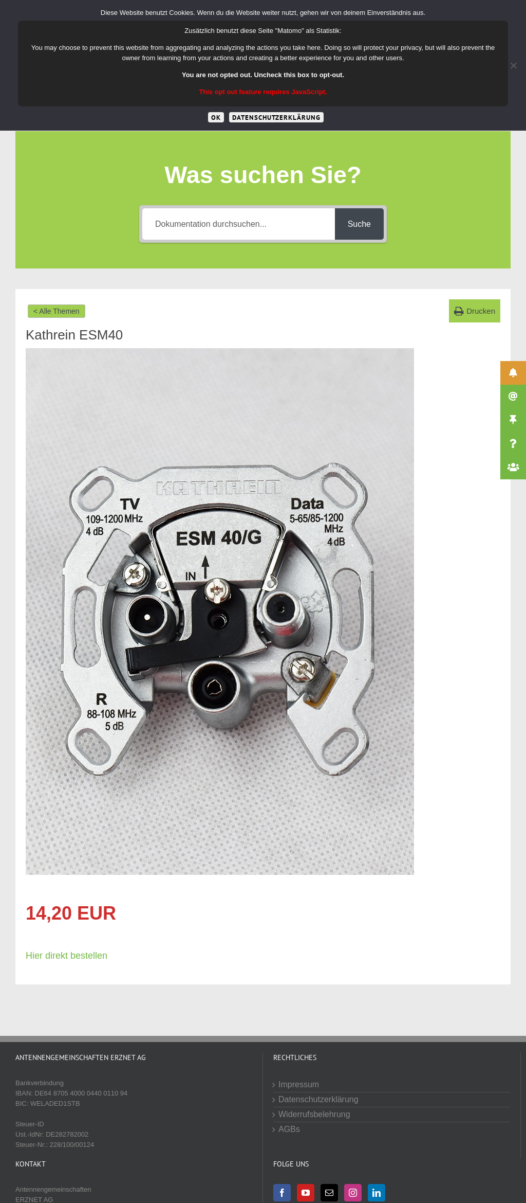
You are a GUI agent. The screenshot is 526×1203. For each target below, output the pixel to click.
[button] (474, 310)
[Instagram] (353, 1192)
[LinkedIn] (376, 1192)
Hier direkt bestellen (66, 955)
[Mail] (329, 1192)
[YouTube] (305, 1192)
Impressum (298, 1084)
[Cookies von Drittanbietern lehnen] (513, 65)
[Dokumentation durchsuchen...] (238, 224)
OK (216, 117)
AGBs (289, 1129)
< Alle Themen (56, 311)
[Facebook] (282, 1192)
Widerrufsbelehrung (314, 1114)
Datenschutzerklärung (318, 1099)
